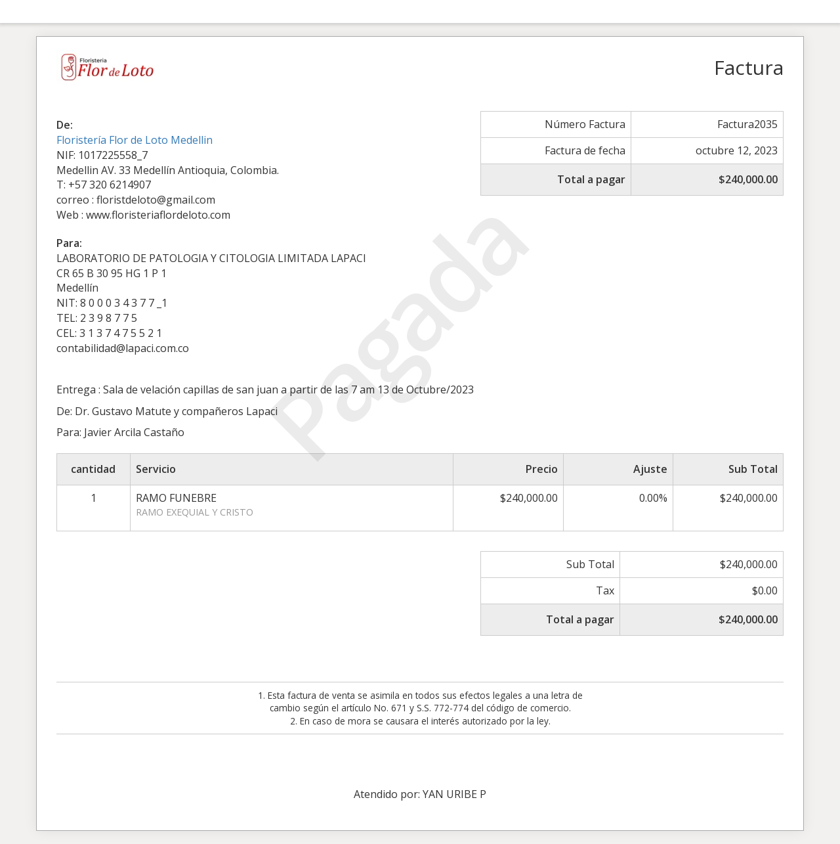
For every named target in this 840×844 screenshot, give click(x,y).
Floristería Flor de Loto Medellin (134, 140)
